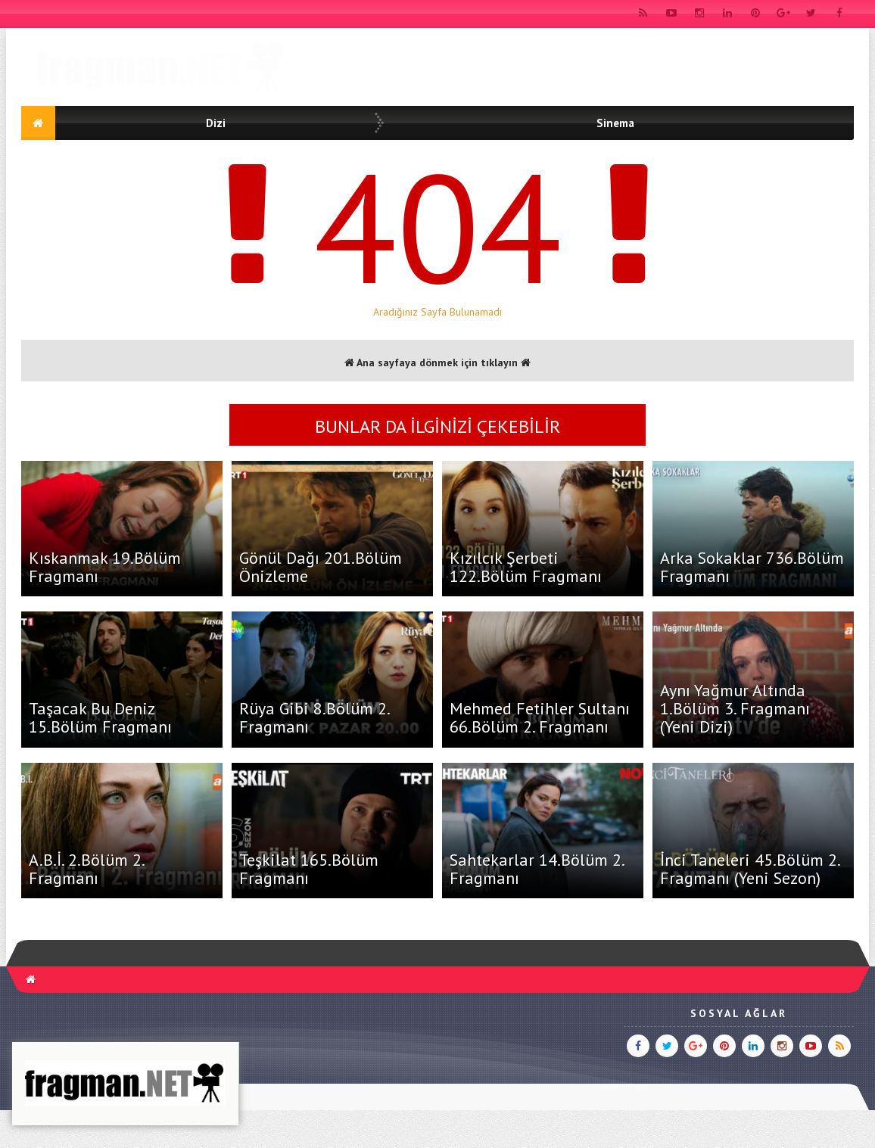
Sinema (615, 123)
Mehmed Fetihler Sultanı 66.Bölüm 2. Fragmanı (540, 717)
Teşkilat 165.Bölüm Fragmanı (308, 868)
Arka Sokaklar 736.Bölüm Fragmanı (752, 566)
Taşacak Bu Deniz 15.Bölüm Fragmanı (100, 717)
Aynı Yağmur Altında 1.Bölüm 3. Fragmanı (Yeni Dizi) (735, 708)
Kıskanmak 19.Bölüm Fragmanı (105, 566)
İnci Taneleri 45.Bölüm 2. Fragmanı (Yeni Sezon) (749, 868)
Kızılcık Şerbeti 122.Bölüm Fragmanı (526, 566)
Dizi (216, 123)
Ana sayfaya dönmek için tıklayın (437, 362)
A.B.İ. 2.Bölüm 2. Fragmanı (86, 868)
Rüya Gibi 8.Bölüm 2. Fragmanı (314, 717)
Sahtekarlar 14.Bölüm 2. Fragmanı (537, 868)
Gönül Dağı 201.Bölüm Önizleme (320, 566)
